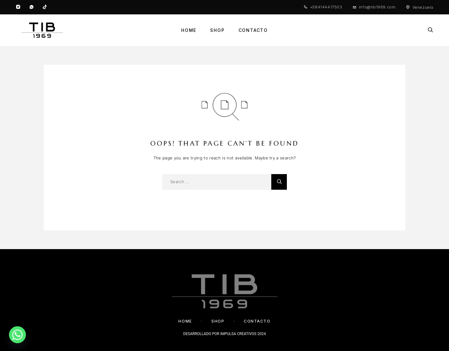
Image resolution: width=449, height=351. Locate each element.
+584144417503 (326, 7)
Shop (217, 30)
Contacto (253, 30)
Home (188, 30)
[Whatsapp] (31, 7)
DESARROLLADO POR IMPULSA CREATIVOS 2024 (224, 334)
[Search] (430, 30)
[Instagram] (18, 7)
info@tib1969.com (377, 7)
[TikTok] (44, 7)
